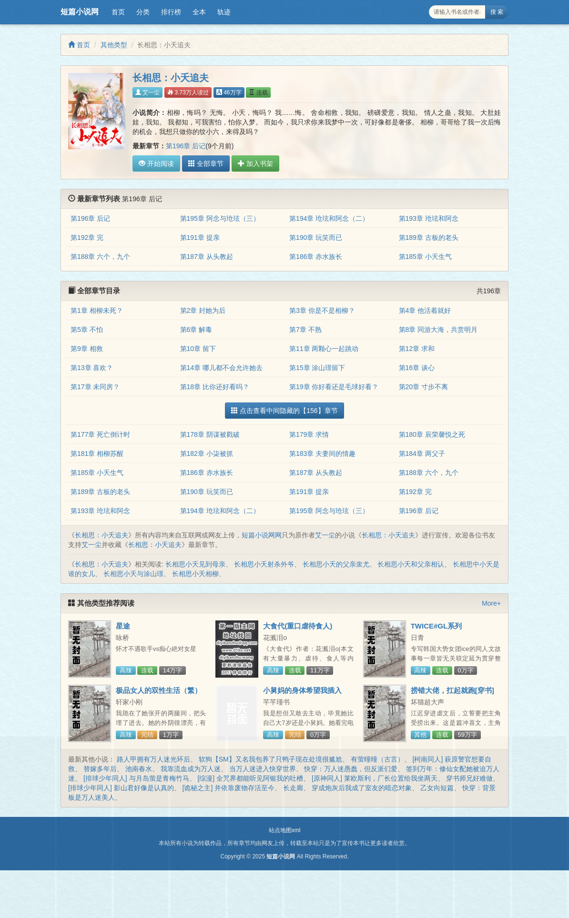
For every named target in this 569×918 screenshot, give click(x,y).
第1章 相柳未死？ (97, 310)
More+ (491, 603)
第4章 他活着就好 (425, 310)
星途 (123, 626)
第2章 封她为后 (203, 310)
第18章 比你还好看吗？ (214, 387)
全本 (199, 12)
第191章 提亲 (200, 237)
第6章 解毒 (196, 329)
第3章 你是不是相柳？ (322, 310)
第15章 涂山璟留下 (317, 367)
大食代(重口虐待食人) (297, 626)
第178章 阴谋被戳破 (210, 434)
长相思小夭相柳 (195, 574)
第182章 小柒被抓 (206, 453)
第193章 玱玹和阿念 (428, 218)
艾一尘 (147, 92)
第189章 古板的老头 (428, 237)
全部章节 (206, 163)
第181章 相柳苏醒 (97, 453)
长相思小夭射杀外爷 (264, 564)
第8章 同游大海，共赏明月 (438, 329)
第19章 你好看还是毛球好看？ (333, 387)
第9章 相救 (87, 348)
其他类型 (114, 45)
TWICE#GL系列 (436, 626)
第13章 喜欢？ (92, 367)
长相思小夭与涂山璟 (133, 574)
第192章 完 (87, 237)
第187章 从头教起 (206, 256)
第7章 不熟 (305, 329)
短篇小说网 (80, 12)
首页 (118, 12)
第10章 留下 (198, 348)
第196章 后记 (185, 146)
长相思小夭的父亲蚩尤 (336, 564)
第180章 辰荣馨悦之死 (432, 434)
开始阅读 (156, 163)
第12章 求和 (417, 348)
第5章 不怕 (87, 329)
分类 (143, 12)
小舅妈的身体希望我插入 (302, 690)
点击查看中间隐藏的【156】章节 (284, 410)
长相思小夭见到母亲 (195, 564)
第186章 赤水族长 (315, 256)
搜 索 (496, 12)
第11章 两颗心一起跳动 (323, 348)
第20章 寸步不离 (423, 387)
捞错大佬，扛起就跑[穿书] (452, 690)
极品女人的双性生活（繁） (159, 690)
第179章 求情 (309, 434)
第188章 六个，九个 (100, 256)
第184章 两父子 (422, 453)
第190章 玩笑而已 (315, 237)
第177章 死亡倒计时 (100, 434)
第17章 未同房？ (95, 387)
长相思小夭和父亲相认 (410, 564)
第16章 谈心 (417, 367)
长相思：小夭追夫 (101, 535)
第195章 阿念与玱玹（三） (220, 218)
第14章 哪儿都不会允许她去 (221, 367)
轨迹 (224, 12)
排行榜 (171, 12)
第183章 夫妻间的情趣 (322, 453)
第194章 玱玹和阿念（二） (329, 218)
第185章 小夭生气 (425, 256)
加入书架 (255, 163)
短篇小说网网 (262, 535)
